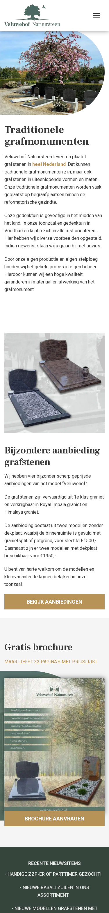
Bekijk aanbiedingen (54, 602)
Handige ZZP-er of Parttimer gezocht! (54, 874)
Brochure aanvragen (54, 819)
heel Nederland (49, 164)
